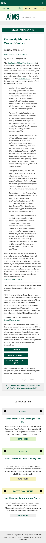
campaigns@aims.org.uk (13, 279)
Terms (19, 537)
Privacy (25, 537)
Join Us (11, 8)
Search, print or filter (23, 30)
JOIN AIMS (16, 350)
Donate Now (34, 8)
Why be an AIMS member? (26, 388)
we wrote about (24, 79)
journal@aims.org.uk (12, 320)
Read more (23, 439)
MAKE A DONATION (16, 355)
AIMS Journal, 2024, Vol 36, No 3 (16, 54)
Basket (43, 3)
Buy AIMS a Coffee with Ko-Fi (16, 362)
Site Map (12, 537)
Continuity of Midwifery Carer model (22, 63)
